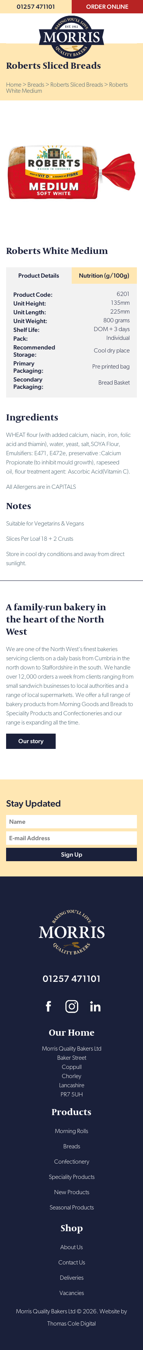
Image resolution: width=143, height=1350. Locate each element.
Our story (30, 741)
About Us (71, 1248)
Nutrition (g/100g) (104, 275)
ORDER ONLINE (107, 6)
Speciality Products (72, 1177)
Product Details (38, 275)
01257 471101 (36, 6)
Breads (35, 85)
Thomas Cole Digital (71, 1324)
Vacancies (71, 1293)
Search (12, 26)
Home (13, 85)
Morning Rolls (71, 1132)
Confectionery (71, 1162)
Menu (130, 26)
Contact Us (71, 1263)
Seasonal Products (72, 1208)
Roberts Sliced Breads (76, 85)
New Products (71, 1193)
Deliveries (72, 1278)
